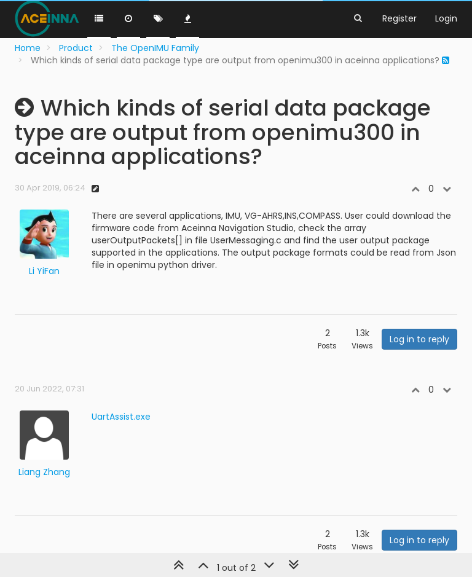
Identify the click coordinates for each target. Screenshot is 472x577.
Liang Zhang (44, 472)
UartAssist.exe (121, 416)
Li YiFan (44, 271)
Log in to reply (419, 339)
